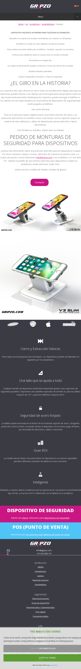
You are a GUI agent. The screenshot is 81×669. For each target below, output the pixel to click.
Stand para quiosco (40, 580)
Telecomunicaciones (40, 598)
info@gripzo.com (44, 157)
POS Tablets (41, 612)
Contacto (39, 182)
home (21, 24)
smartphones (48, 24)
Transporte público (40, 616)
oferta (25, 517)
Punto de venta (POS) (40, 603)
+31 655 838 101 (44, 553)
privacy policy (54, 665)
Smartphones (40, 571)
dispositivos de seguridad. (56, 517)
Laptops (40, 576)
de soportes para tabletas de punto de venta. (48, 534)
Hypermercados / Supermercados (40, 607)
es (27, 24)
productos (35, 24)
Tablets (40, 567)
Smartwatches (40, 584)
